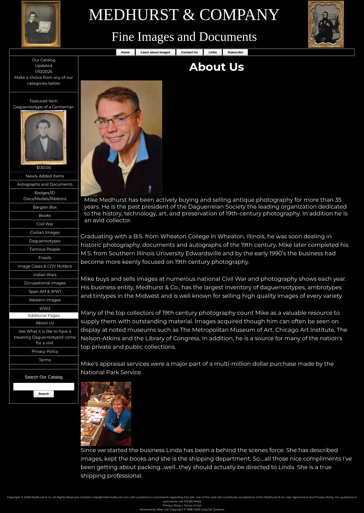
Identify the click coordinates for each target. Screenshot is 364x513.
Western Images (45, 300)
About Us (45, 322)
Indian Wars (45, 274)
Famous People (45, 249)
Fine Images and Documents (184, 36)
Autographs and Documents (44, 184)
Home (125, 52)
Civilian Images (44, 232)
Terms (45, 359)
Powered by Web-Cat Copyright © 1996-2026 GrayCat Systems (182, 509)
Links (213, 52)
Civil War (44, 224)
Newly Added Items (45, 176)
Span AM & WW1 (45, 291)
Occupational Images (45, 283)
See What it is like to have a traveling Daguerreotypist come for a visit (45, 337)
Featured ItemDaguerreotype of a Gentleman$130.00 (43, 134)
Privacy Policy (45, 351)
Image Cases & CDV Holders (45, 266)
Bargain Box (45, 207)
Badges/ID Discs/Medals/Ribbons (44, 195)
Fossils (44, 257)
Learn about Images (155, 52)
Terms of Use (192, 505)
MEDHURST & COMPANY (184, 14)
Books (45, 215)
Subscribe (235, 52)
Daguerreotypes (44, 241)
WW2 (44, 308)
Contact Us (189, 52)
